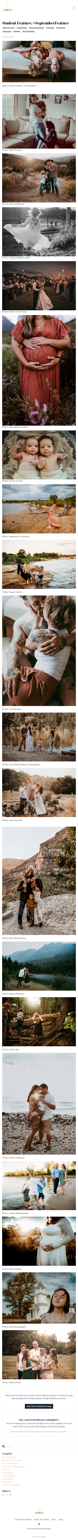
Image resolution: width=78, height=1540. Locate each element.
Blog (61, 1520)
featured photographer (36, 28)
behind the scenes (8, 28)
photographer (60, 28)
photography (7, 31)
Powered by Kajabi (39, 1537)
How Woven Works (23, 1520)
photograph (50, 28)
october (6, 1469)
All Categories (9, 1457)
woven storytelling (28, 31)
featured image (22, 28)
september (16, 31)
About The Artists (41, 1520)
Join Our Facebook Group (39, 1406)
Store (54, 1520)
